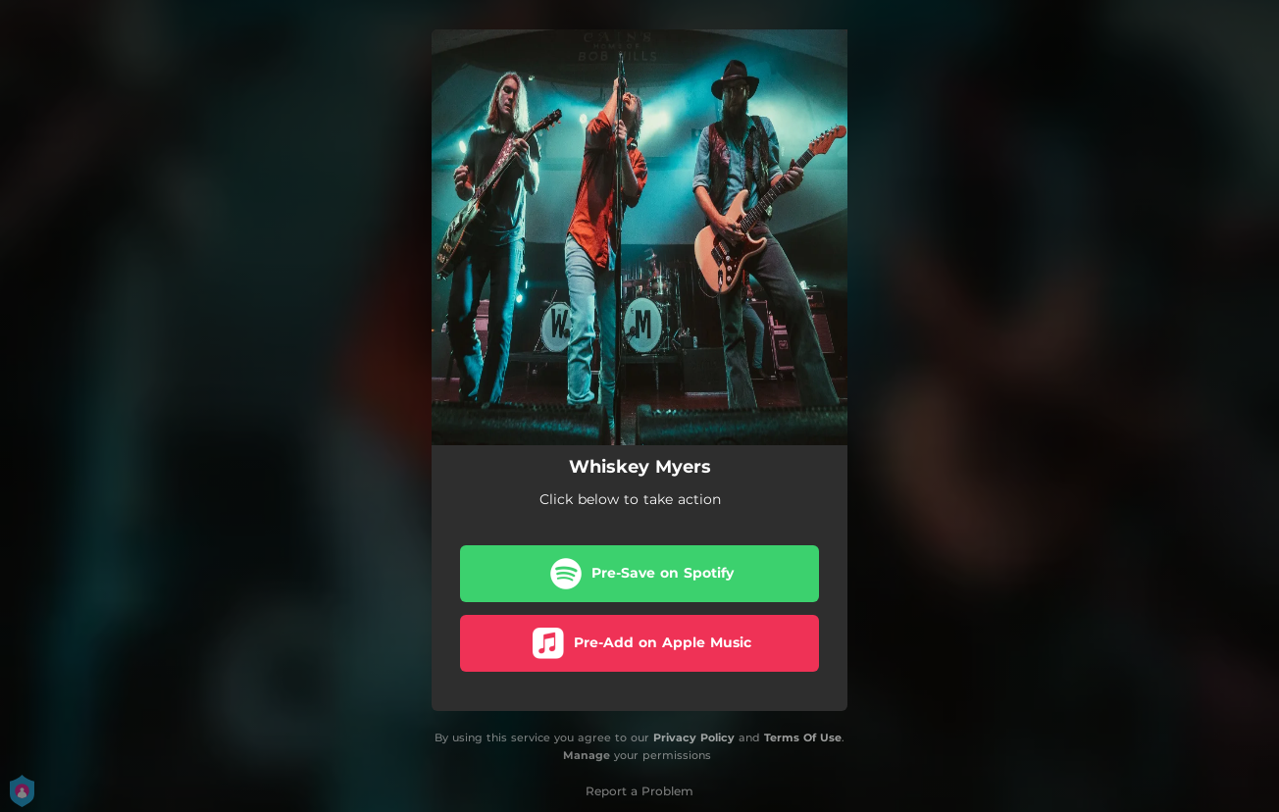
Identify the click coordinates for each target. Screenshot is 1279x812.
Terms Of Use (803, 737)
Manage (586, 756)
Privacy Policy (694, 737)
